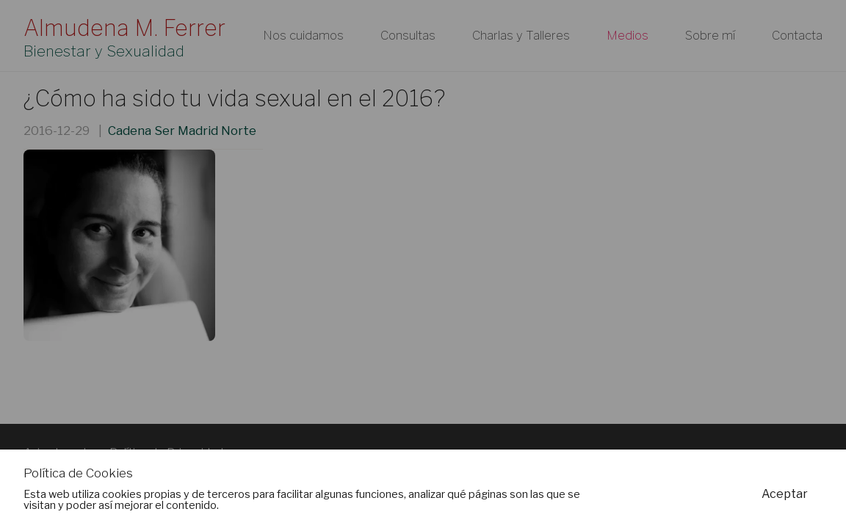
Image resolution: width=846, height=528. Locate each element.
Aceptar (785, 494)
